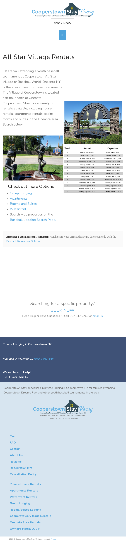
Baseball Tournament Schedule (24, 241)
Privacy (54, 539)
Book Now (62, 23)
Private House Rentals (25, 484)
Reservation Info (21, 468)
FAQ (13, 443)
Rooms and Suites (23, 203)
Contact (15, 449)
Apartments (19, 198)
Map (13, 436)
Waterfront (18, 209)
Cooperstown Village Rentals (30, 516)
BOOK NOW (63, 310)
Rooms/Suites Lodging (25, 510)
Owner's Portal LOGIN (25, 529)
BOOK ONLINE (44, 359)
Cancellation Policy (23, 474)
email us (98, 316)
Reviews (16, 462)
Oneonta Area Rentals (25, 522)
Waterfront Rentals (23, 497)
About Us (16, 455)
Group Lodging (21, 193)
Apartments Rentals (24, 491)
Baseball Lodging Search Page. (33, 219)
